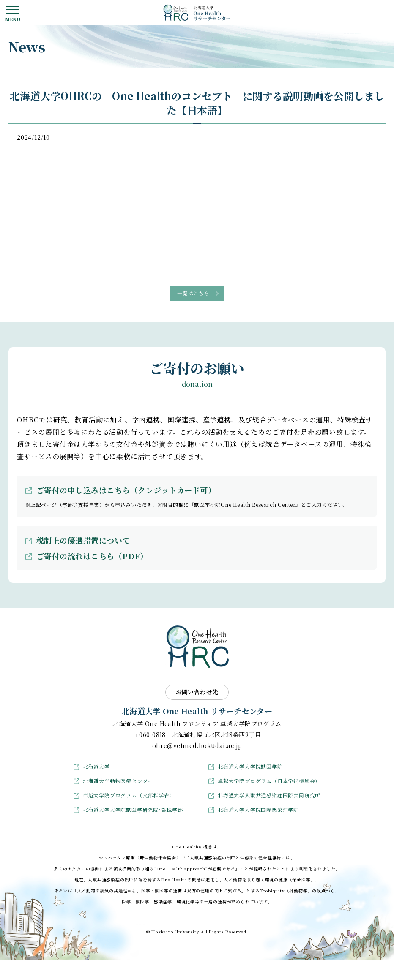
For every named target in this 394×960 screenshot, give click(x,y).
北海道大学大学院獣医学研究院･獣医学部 (133, 809)
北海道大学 (96, 766)
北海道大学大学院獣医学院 (250, 766)
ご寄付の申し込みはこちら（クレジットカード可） (126, 489)
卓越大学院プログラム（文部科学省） (129, 795)
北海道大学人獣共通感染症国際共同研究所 (269, 795)
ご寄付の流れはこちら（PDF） (92, 555)
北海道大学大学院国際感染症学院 (258, 809)
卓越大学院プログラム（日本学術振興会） (269, 780)
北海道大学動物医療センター (118, 780)
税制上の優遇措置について (83, 540)
